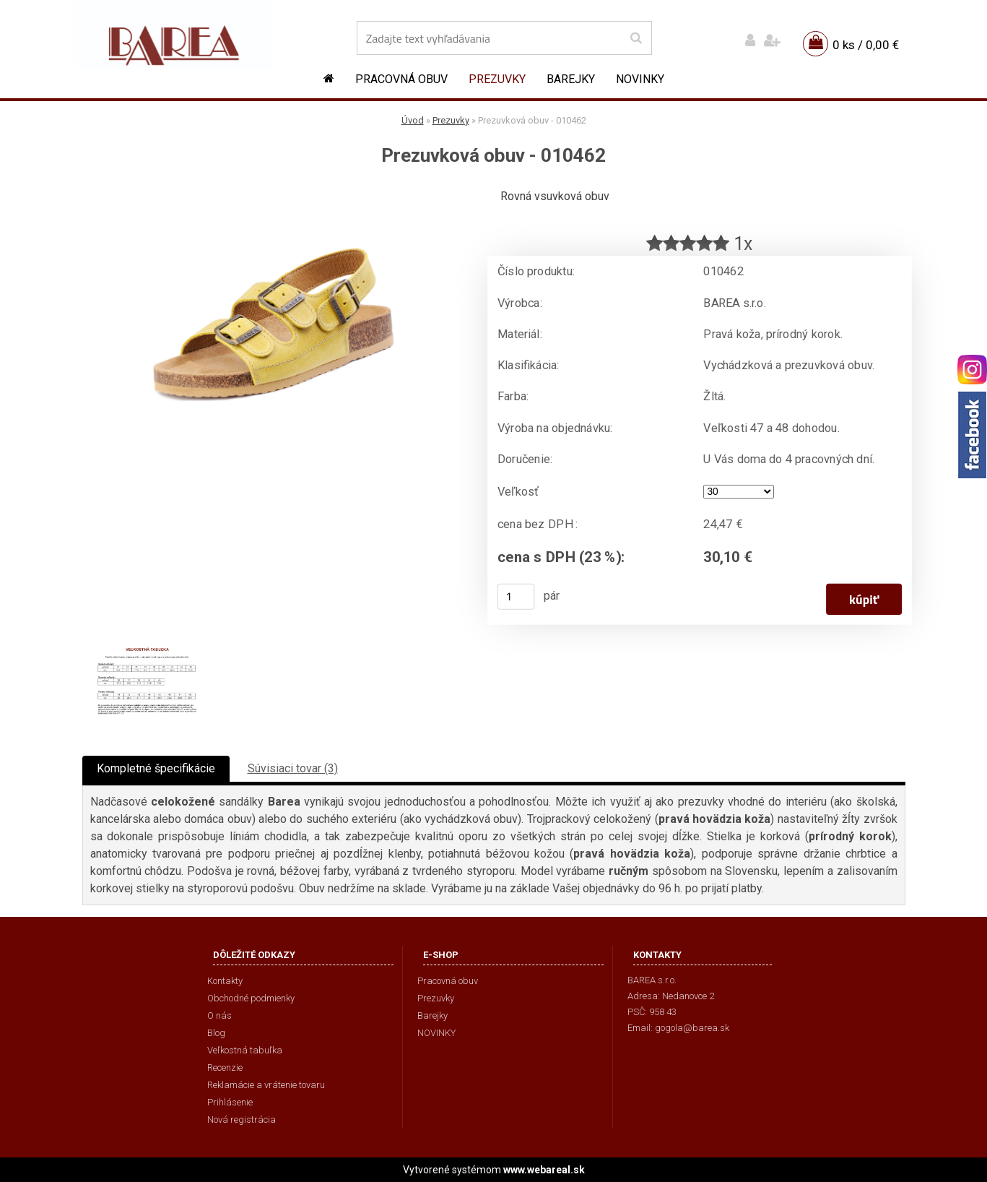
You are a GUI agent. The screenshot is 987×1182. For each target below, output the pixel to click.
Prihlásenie (230, 1102)
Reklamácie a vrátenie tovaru (266, 1084)
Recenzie (225, 1067)
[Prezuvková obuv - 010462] (274, 192)
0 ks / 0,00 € (865, 45)
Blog (216, 1032)
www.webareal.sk (544, 1169)
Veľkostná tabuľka (244, 1050)
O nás (219, 1015)
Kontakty (225, 980)
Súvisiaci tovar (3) (293, 768)
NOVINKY (640, 79)
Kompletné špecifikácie (156, 768)
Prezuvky (497, 79)
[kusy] (515, 597)
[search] (635, 38)
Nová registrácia (241, 1119)
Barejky (571, 79)
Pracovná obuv (401, 79)
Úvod (412, 120)
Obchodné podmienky (251, 998)
